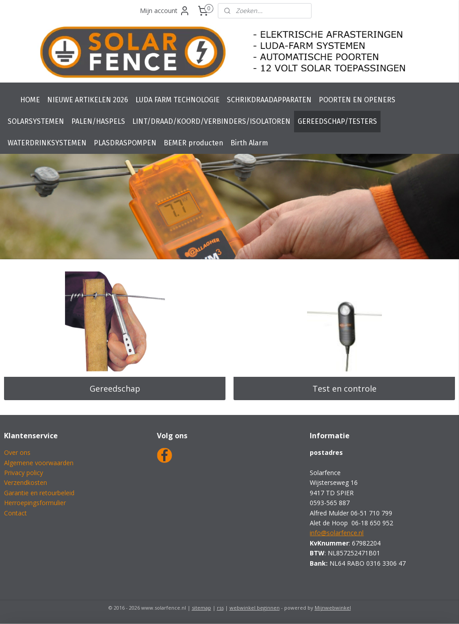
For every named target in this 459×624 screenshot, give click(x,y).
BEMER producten (193, 143)
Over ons (17, 452)
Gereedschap (115, 388)
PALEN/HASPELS (98, 121)
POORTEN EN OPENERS (357, 100)
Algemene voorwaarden (39, 462)
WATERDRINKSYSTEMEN (47, 143)
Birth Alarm (249, 143)
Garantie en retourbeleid (39, 493)
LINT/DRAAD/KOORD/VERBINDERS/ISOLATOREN (211, 121)
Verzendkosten (25, 482)
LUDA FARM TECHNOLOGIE (177, 100)
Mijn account (165, 10)
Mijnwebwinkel (333, 607)
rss (220, 607)
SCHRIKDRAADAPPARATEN (269, 100)
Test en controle (344, 388)
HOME (30, 100)
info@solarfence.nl (337, 532)
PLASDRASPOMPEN (125, 143)
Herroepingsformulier (35, 502)
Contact (15, 513)
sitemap (201, 607)
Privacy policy (23, 472)
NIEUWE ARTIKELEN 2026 (87, 100)
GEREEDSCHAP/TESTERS (337, 121)
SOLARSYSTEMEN (36, 121)
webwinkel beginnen (255, 607)
